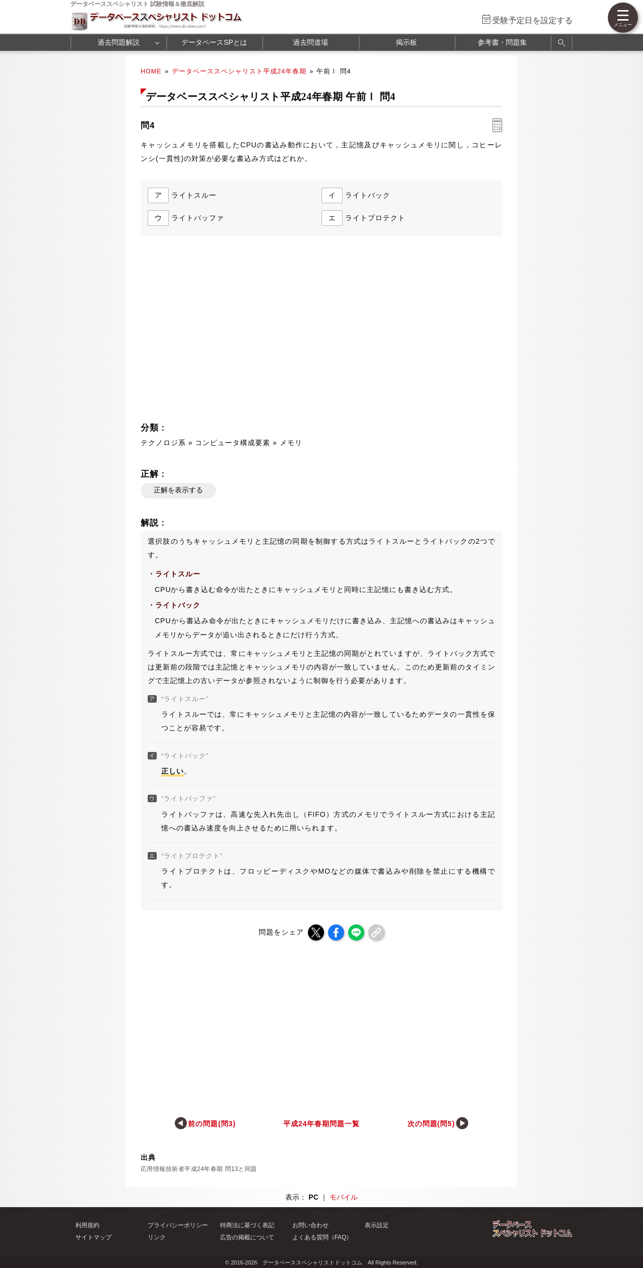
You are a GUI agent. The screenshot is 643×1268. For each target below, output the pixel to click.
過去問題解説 (118, 42)
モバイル (344, 1197)
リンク (157, 1237)
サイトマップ (93, 1237)
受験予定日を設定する (532, 20)
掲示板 (406, 42)
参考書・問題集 (502, 42)
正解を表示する (178, 490)
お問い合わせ (310, 1225)
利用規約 (87, 1225)
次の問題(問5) (431, 1124)
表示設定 (377, 1225)
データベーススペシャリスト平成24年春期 (239, 71)
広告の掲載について (247, 1237)
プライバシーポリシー (178, 1225)
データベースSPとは (214, 42)
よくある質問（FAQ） (322, 1237)
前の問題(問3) (212, 1124)
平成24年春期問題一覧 (321, 1124)
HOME (151, 71)
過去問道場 (310, 42)
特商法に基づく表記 (247, 1225)
